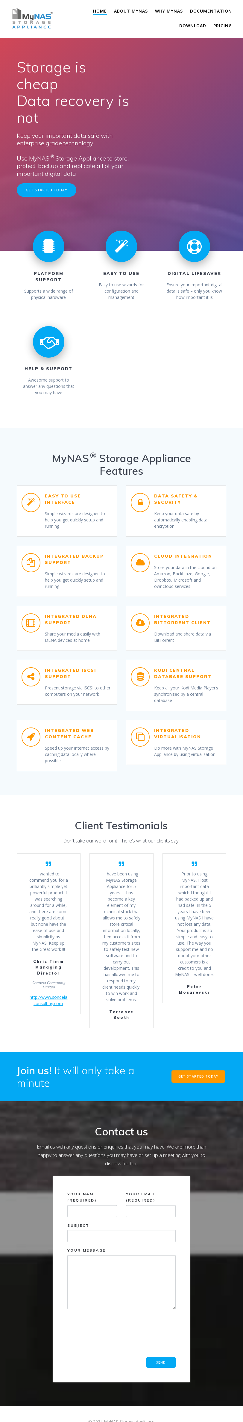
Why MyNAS (169, 11)
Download (192, 25)
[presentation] (91, 1335)
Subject (121, 1232)
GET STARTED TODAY (46, 189)
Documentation (211, 11)
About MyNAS (131, 11)
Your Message (121, 1278)
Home (100, 11)
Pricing (222, 25)
